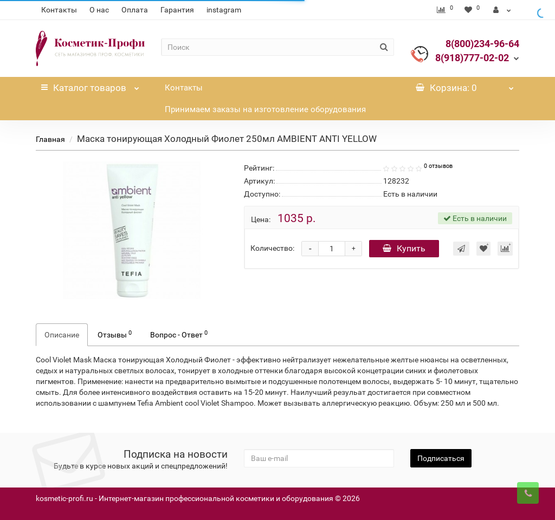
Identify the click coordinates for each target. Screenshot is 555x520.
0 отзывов (438, 166)
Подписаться (440, 458)
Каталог (90, 85)
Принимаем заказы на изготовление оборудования (265, 109)
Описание (61, 334)
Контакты (59, 9)
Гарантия (177, 9)
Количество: (272, 248)
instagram (223, 9)
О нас (99, 9)
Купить (404, 248)
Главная (50, 139)
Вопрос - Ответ (179, 334)
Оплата (134, 9)
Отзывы (115, 334)
